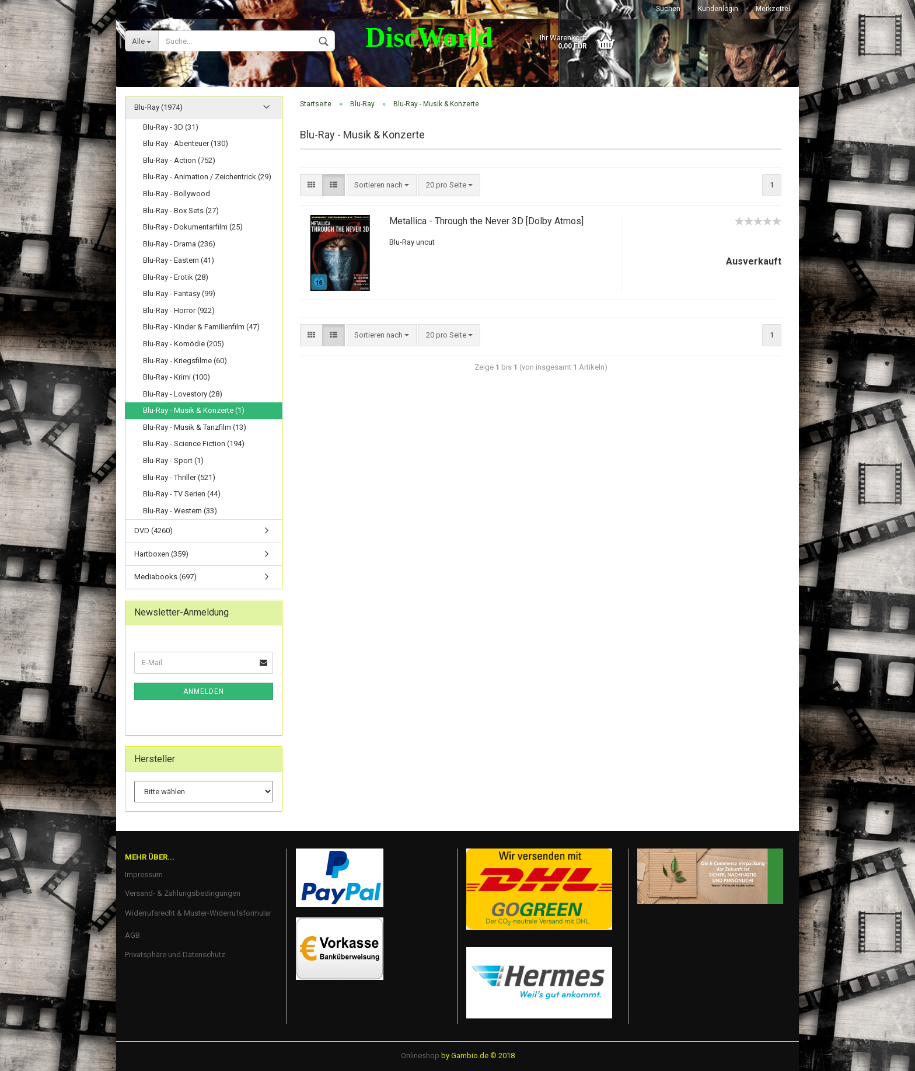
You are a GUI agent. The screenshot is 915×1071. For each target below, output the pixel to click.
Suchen (668, 9)
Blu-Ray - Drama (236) (179, 244)
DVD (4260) (153, 531)
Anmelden (203, 692)
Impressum (144, 875)
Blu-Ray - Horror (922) (179, 311)
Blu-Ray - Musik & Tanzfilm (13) (194, 427)
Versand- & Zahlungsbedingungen (182, 893)
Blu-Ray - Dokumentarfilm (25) (193, 227)
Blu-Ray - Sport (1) (173, 461)
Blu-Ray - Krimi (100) (176, 377)
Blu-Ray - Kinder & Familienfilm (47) (201, 327)
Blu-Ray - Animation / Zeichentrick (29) (207, 177)
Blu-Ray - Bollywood (176, 194)
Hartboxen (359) (161, 554)
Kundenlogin (718, 9)
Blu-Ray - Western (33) (180, 511)
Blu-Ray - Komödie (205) (183, 344)
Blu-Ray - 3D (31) (170, 127)
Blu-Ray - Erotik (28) (175, 277)
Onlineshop (420, 1055)
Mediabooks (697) (165, 577)
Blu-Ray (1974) (158, 107)
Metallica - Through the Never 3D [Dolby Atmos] (486, 221)
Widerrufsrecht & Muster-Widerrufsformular (198, 913)
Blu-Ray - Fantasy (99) (179, 294)
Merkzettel (773, 9)
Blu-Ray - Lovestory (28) (182, 394)
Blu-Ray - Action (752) (179, 161)
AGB (132, 935)
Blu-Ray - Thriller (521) (179, 477)
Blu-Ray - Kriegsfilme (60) (185, 360)
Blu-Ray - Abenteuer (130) (185, 144)
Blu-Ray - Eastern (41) (178, 260)
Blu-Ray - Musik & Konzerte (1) (194, 410)
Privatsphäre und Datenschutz (175, 955)
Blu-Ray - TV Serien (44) (182, 494)
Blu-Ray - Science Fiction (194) (194, 444)
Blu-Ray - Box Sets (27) (181, 210)
